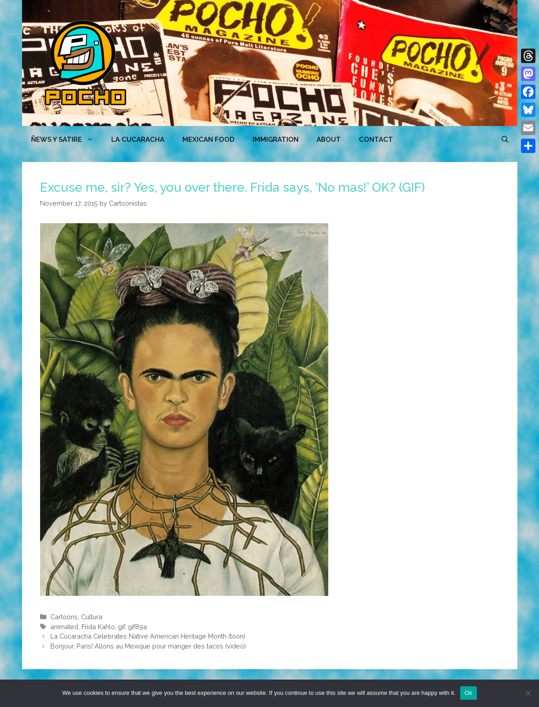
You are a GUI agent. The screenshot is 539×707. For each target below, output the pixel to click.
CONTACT (376, 139)
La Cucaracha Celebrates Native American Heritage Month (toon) (147, 636)
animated (64, 626)
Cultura (91, 617)
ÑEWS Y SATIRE (66, 139)
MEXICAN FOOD (208, 139)
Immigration (276, 139)
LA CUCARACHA (137, 139)
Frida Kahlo (98, 626)
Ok (468, 692)
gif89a (137, 626)
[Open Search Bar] (505, 139)
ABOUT (329, 139)
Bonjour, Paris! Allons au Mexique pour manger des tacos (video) (148, 646)
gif (121, 626)
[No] (527, 693)
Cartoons (64, 617)
